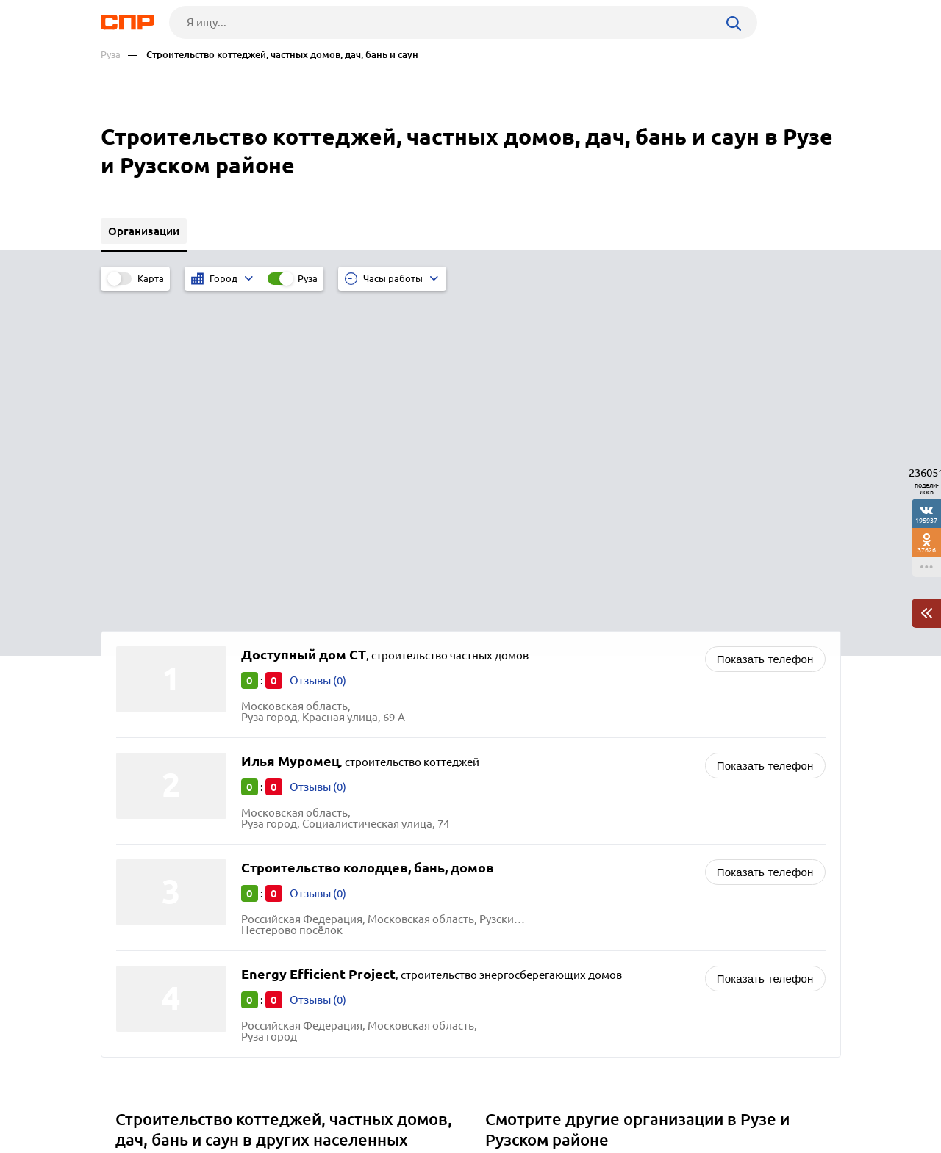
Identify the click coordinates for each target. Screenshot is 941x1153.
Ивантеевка (151, 881)
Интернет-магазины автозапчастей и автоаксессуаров (630, 861)
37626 (926, 550)
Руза (111, 54)
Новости (219, 1099)
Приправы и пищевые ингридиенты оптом (600, 916)
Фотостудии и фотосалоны (560, 897)
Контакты (430, 1099)
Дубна (137, 900)
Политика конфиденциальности (297, 1141)
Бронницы (148, 936)
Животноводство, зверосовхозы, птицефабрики (615, 842)
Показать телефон (765, 331)
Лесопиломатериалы (545, 879)
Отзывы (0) (318, 353)
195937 (926, 520)
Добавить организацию (775, 1098)
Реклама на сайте (323, 1099)
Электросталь (157, 863)
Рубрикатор (128, 1099)
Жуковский (150, 918)
